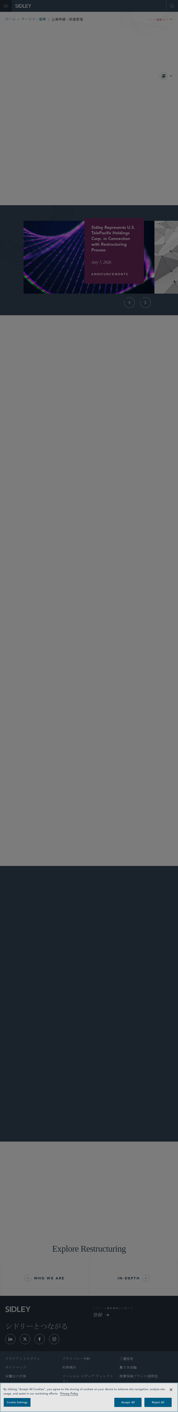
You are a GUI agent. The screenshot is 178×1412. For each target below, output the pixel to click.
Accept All (128, 1402)
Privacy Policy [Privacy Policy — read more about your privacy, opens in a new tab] (69, 1393)
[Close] (171, 1389)
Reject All (158, 1402)
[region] (89, 1397)
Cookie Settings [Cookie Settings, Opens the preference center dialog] (17, 1402)
